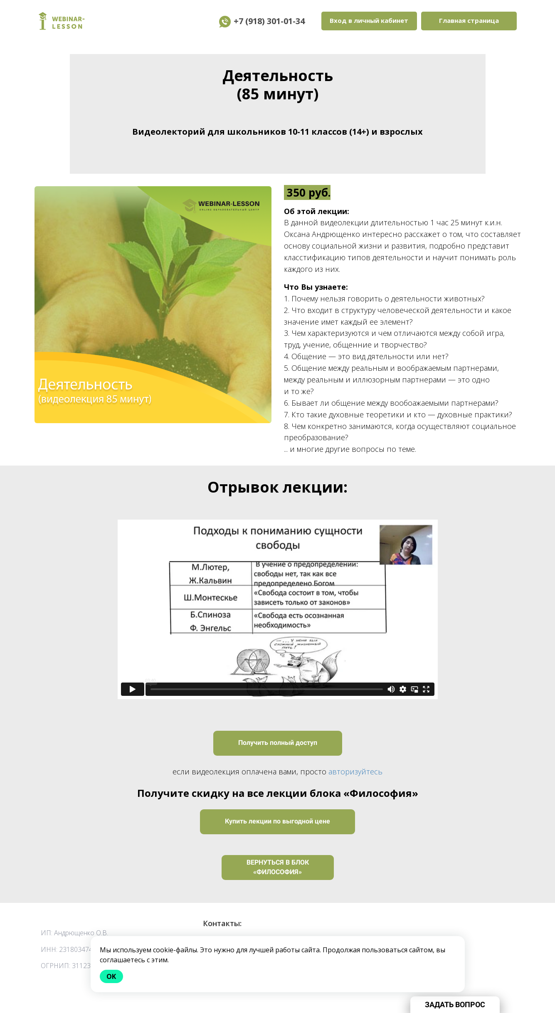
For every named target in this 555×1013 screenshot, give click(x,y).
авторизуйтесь (355, 771)
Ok (111, 976)
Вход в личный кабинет (369, 20)
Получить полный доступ (277, 743)
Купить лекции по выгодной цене (277, 821)
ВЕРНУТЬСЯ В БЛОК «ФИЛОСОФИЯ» (278, 867)
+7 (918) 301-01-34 (275, 21)
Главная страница (469, 20)
